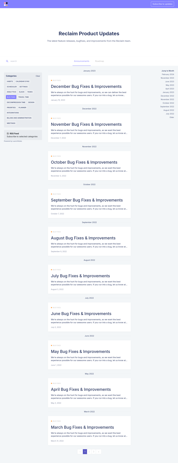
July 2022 (170, 114)
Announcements (81, 61)
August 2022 (169, 110)
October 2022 (168, 103)
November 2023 (167, 78)
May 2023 (170, 85)
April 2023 (170, 89)
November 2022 (167, 99)
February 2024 (168, 74)
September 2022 (167, 107)
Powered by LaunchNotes (13, 141)
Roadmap (99, 61)
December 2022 (167, 96)
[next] (98, 451)
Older (172, 117)
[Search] (26, 61)
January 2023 (168, 92)
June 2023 (169, 81)
